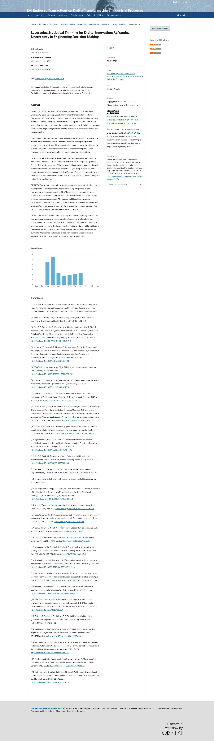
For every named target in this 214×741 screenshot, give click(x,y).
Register (176, 2)
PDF (113, 48)
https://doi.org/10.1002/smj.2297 (83, 311)
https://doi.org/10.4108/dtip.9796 (49, 78)
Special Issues (77, 15)
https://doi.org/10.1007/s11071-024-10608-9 (74, 433)
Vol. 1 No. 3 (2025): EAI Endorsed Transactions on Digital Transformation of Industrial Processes (87, 24)
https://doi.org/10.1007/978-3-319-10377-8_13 (60, 400)
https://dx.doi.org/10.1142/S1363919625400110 (52, 499)
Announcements (114, 15)
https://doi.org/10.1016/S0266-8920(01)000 (50, 463)
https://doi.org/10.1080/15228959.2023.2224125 (52, 374)
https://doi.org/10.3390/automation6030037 (50, 652)
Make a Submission (160, 28)
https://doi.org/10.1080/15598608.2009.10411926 (53, 567)
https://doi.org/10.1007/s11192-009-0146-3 (50, 387)
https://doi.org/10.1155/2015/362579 (47, 610)
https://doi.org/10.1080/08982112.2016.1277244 (75, 580)
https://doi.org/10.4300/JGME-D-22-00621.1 (74, 508)
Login (185, 2)
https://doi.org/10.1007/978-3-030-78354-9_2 (51, 341)
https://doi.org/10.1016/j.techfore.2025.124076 (51, 450)
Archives (63, 15)
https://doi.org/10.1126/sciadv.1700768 (67, 531)
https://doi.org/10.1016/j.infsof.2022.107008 (61, 636)
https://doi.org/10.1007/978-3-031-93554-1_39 (72, 420)
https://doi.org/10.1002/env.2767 (76, 541)
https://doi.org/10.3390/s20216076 (70, 666)
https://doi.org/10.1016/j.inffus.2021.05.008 (50, 361)
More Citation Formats (118, 184)
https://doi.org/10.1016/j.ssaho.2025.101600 (50, 682)
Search (181, 15)
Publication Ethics (95, 15)
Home (29, 15)
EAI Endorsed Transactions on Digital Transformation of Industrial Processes (85, 10)
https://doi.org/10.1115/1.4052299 (69, 521)
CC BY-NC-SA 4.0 (132, 133)
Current (51, 15)
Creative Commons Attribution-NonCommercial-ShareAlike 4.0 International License (122, 119)
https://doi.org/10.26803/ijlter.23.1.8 (70, 554)
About (39, 15)
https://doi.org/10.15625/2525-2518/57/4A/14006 (53, 593)
